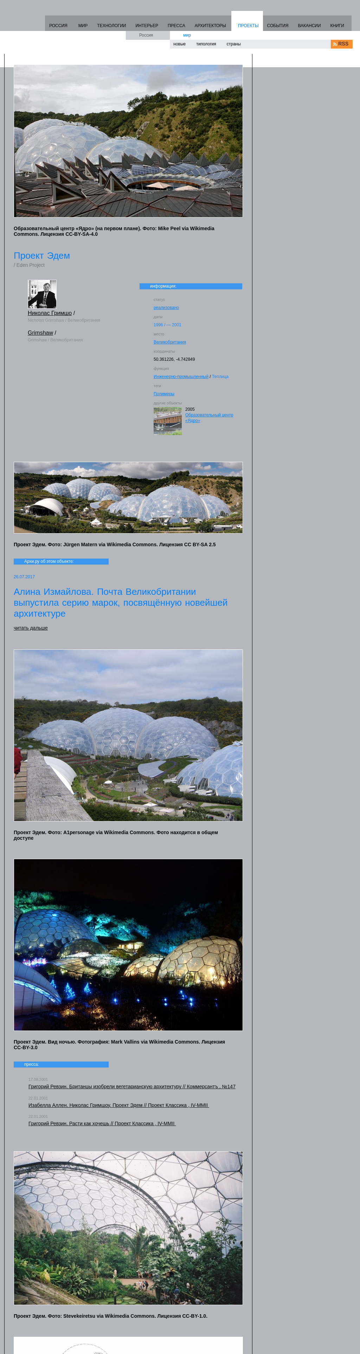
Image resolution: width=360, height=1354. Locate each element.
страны (234, 44)
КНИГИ (337, 25)
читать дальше (31, 628)
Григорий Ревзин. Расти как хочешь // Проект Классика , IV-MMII (102, 1123)
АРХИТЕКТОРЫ (210, 25)
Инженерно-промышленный (181, 376)
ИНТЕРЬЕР (146, 25)
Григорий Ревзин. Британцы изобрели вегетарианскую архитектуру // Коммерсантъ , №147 (132, 1086)
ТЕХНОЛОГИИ (111, 25)
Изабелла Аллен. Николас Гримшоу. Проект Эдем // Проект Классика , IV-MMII (118, 1105)
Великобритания (170, 342)
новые (179, 44)
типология (206, 44)
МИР (83, 25)
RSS (343, 43)
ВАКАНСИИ (309, 25)
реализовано (166, 307)
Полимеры (164, 393)
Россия (146, 35)
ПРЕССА (176, 25)
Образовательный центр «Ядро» (209, 418)
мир (187, 35)
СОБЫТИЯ (278, 25)
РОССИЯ (58, 25)
